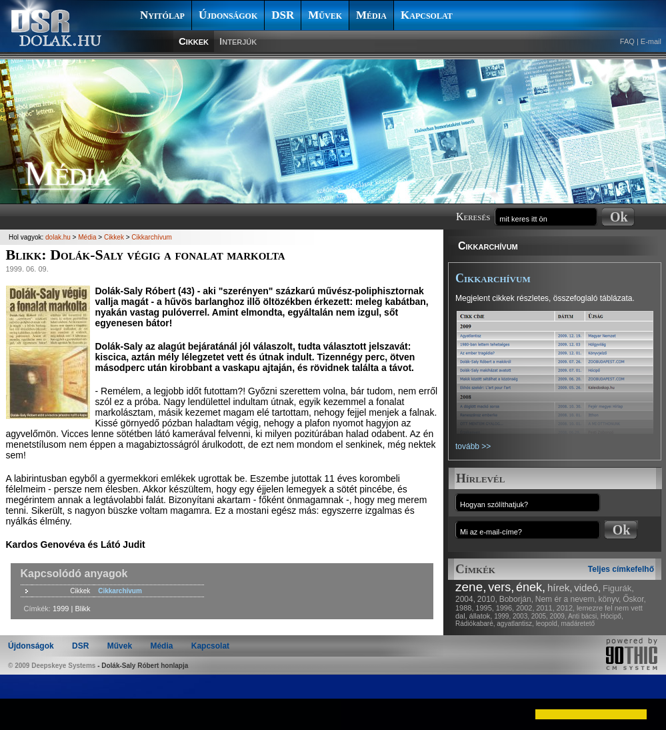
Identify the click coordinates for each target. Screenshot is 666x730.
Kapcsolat (427, 15)
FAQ (627, 41)
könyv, (610, 599)
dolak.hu (58, 237)
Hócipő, (612, 616)
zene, (470, 587)
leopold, (547, 623)
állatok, (481, 616)
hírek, (560, 587)
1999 (61, 609)
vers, (501, 587)
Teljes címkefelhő (621, 569)
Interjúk (238, 41)
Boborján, (516, 599)
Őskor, (634, 599)
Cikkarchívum (488, 246)
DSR (282, 15)
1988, (464, 608)
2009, (558, 616)
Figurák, (618, 588)
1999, (502, 616)
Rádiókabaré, (475, 623)
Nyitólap (162, 15)
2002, (525, 608)
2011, (545, 608)
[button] (21, 714)
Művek (325, 15)
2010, (487, 599)
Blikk (82, 609)
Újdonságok (228, 15)
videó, (587, 587)
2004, (465, 599)
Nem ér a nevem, (566, 599)
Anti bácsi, (583, 616)
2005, (539, 616)
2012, (566, 608)
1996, (505, 608)
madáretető (578, 623)
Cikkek (194, 41)
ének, (530, 587)
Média (371, 15)
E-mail (651, 41)
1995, (484, 608)
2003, (521, 616)
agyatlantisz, (515, 623)
